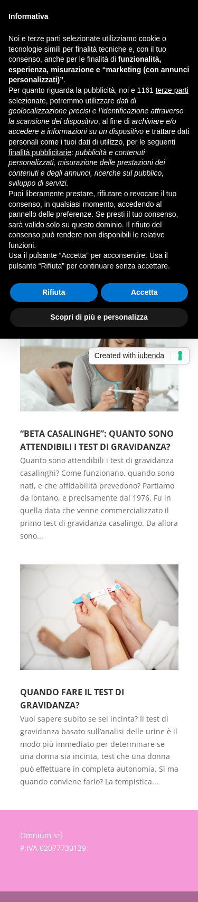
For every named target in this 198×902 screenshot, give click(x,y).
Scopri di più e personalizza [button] (98, 317)
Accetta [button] (144, 292)
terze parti (172, 90)
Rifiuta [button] (53, 292)
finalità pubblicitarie (39, 152)
